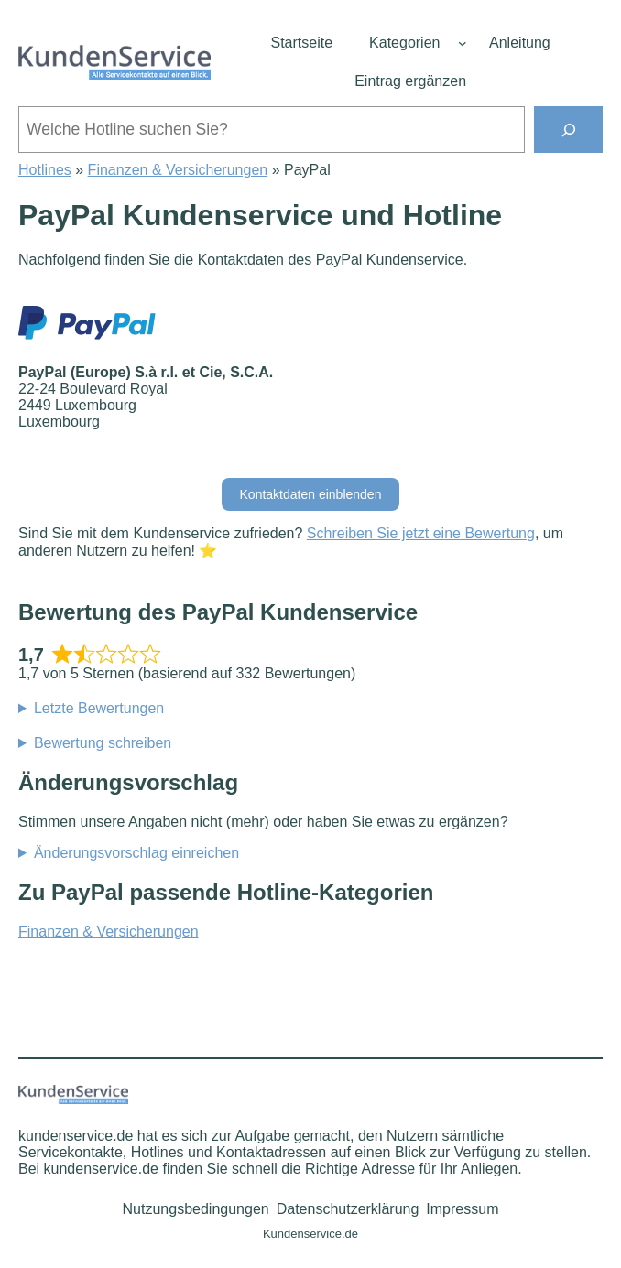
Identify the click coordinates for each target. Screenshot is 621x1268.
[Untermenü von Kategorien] (462, 43)
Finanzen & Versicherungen (178, 170)
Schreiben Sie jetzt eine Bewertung (421, 533)
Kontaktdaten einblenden (311, 494)
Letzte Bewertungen (99, 708)
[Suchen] (568, 129)
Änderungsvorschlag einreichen (136, 853)
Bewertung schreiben (102, 743)
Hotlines (44, 170)
